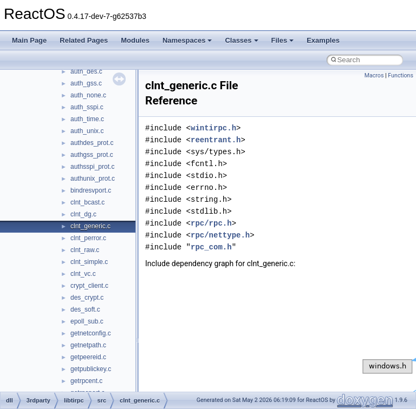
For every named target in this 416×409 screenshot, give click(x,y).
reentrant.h (215, 140)
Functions (400, 75)
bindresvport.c (90, 190)
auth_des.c (86, 71)
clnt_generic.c (90, 226)
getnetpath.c (88, 345)
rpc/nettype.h (220, 235)
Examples (323, 40)
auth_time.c (87, 119)
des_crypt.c (86, 297)
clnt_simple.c (89, 262)
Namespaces (187, 40)
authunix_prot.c (92, 178)
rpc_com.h (211, 247)
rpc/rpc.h (211, 223)
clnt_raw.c (84, 250)
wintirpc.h (213, 128)
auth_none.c (88, 95)
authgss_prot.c (91, 155)
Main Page (29, 40)
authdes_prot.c (91, 143)
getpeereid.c (88, 357)
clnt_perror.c (88, 238)
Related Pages (84, 40)
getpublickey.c (90, 369)
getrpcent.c (86, 381)
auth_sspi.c (86, 107)
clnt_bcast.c (87, 202)
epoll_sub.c (86, 321)
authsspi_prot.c (92, 166)
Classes (241, 40)
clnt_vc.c (83, 274)
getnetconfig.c (90, 333)
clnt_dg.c (83, 214)
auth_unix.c (86, 131)
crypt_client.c (89, 285)
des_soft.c (85, 309)
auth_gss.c (86, 83)
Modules (135, 40)
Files (282, 40)
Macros (374, 75)
